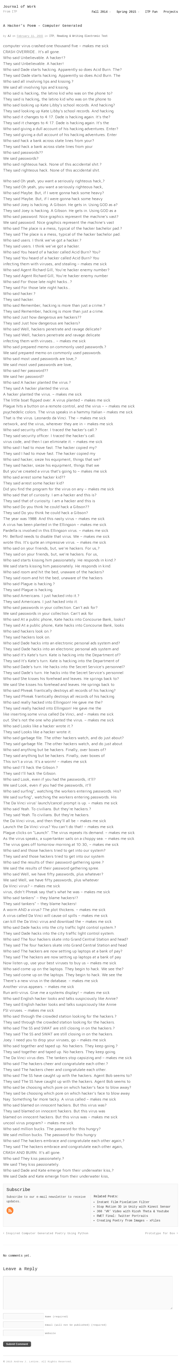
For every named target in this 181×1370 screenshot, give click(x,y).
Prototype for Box (161, 1233)
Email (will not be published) (76, 1325)
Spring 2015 (126, 12)
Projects (171, 12)
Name (56, 1316)
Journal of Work (19, 7)
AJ (9, 36)
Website (50, 1333)
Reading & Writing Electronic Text (82, 36)
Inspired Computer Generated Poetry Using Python (46, 1233)
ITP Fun (151, 12)
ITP (51, 36)
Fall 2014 (99, 12)
